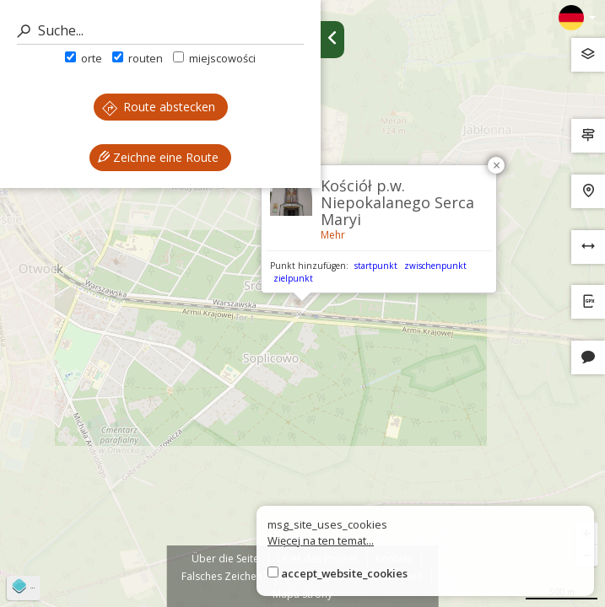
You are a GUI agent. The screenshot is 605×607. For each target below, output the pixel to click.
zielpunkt (293, 278)
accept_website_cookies (344, 573)
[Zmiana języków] (577, 17)
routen (137, 58)
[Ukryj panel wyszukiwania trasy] (332, 39)
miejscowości (214, 58)
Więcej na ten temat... (320, 540)
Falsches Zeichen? (224, 576)
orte (83, 58)
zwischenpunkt (435, 265)
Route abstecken (158, 107)
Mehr (333, 235)
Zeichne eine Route (158, 157)
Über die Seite (225, 558)
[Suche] (160, 31)
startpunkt (375, 265)
